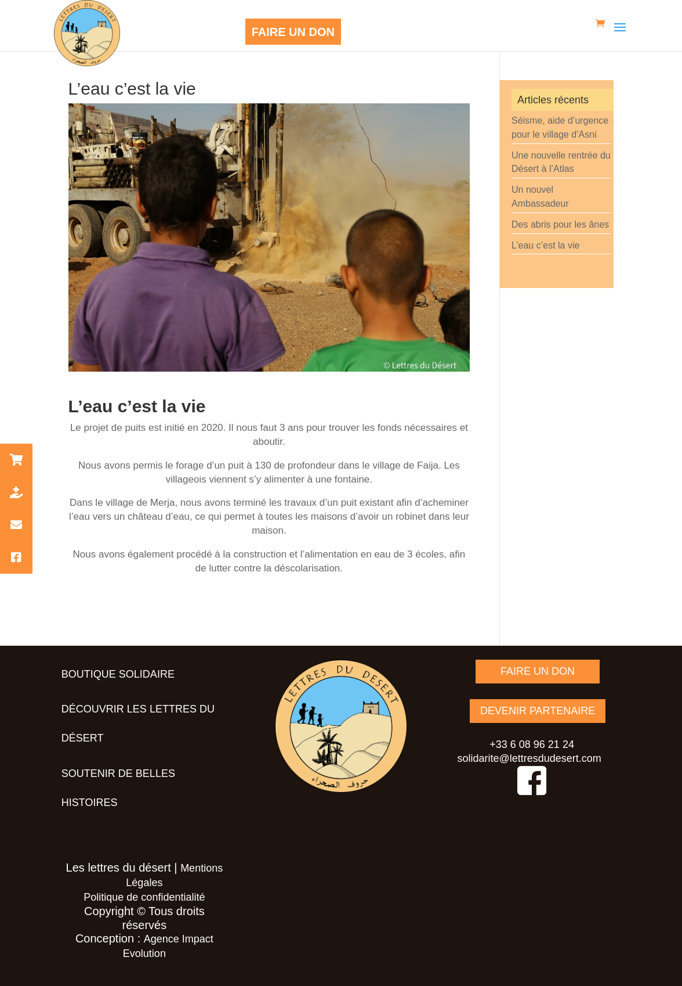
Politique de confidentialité (144, 897)
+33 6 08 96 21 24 (531, 744)
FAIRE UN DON (293, 32)
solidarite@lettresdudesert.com (529, 758)
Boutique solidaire (118, 674)
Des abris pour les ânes (560, 224)
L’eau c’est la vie (545, 245)
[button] (16, 460)
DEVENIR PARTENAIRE (537, 711)
